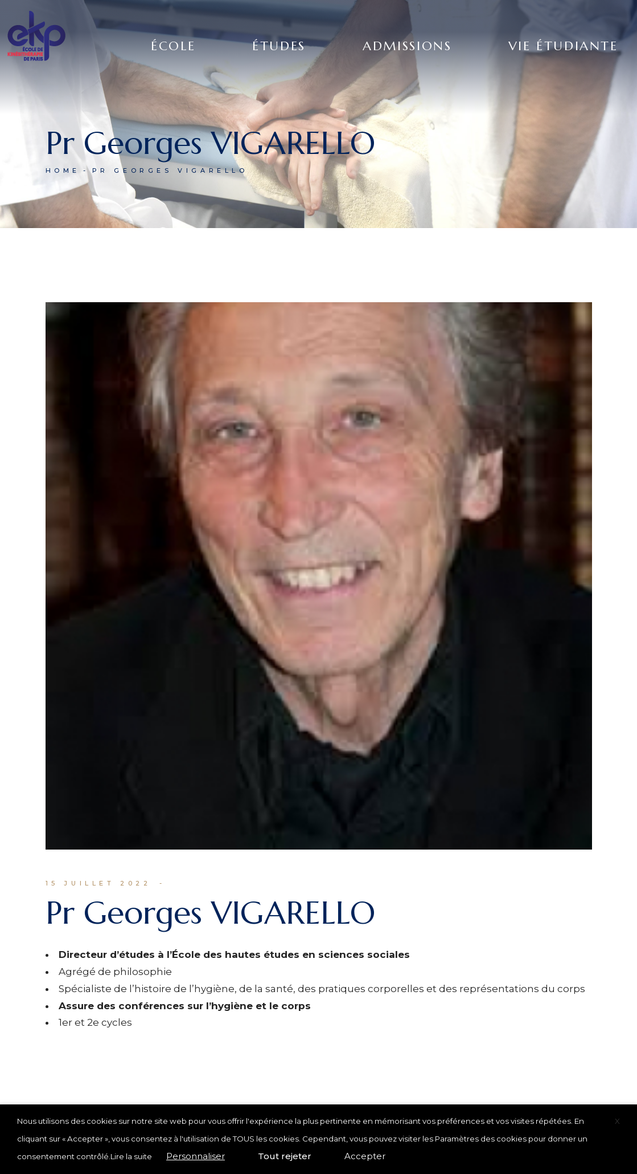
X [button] (617, 1121)
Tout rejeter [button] (284, 1156)
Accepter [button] (364, 1156)
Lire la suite (131, 1156)
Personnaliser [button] (195, 1156)
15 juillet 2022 (98, 883)
